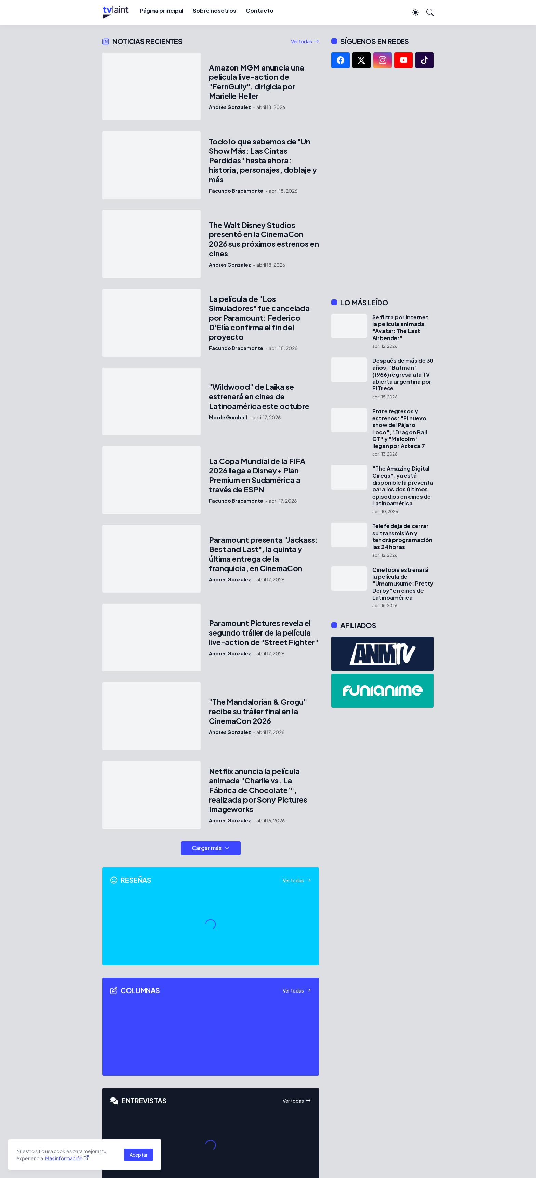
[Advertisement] (382, 183)
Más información (63, 1158)
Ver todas (301, 41)
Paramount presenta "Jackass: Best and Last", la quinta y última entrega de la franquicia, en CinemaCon (263, 554)
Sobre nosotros (214, 10)
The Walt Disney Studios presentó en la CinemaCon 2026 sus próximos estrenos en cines (264, 239)
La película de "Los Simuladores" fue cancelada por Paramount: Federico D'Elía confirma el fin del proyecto (259, 318)
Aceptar (139, 1155)
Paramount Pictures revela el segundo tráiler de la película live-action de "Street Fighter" (263, 632)
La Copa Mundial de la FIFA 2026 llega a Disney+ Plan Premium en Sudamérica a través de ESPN (257, 476)
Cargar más (207, 848)
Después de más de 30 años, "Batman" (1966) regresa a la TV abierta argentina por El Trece (402, 374)
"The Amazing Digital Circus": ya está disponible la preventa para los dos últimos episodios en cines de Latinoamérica (402, 486)
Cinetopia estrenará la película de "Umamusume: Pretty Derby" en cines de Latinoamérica (402, 583)
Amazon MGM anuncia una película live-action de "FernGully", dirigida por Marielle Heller (256, 82)
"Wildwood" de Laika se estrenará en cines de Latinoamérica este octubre (259, 396)
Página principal (162, 10)
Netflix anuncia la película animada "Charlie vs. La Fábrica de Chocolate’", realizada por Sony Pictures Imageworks (258, 790)
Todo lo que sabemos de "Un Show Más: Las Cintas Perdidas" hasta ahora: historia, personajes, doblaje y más (263, 160)
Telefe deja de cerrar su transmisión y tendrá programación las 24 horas (402, 536)
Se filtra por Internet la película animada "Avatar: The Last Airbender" (400, 328)
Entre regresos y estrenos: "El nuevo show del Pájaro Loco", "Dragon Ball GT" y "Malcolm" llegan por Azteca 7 (399, 429)
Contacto (259, 10)
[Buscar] (427, 12)
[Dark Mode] (412, 12)
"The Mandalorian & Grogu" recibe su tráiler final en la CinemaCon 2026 (258, 711)
